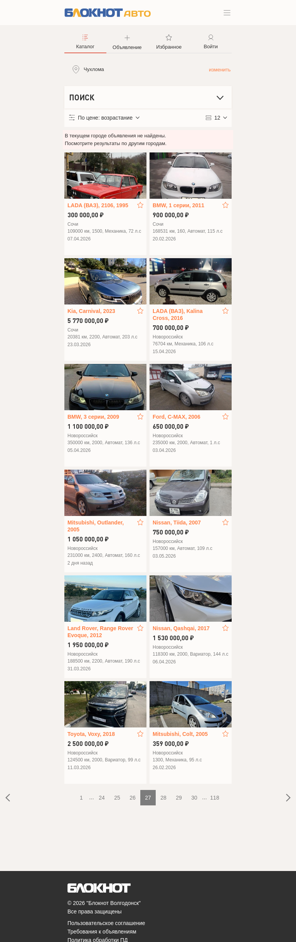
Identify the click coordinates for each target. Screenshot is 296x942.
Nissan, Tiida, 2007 (177, 522)
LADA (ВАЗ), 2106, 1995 (97, 205)
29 (179, 798)
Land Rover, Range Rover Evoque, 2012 (100, 631)
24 (102, 798)
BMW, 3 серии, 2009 (93, 417)
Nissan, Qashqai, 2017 (181, 628)
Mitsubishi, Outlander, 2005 (95, 526)
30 (194, 798)
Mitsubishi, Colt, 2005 (180, 734)
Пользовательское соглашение (106, 923)
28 (163, 798)
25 (117, 798)
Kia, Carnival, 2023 (91, 311)
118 (214, 798)
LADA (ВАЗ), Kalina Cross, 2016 (178, 314)
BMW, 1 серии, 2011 (178, 205)
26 (133, 798)
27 (148, 798)
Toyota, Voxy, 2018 (91, 734)
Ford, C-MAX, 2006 (176, 417)
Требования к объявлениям (101, 931)
